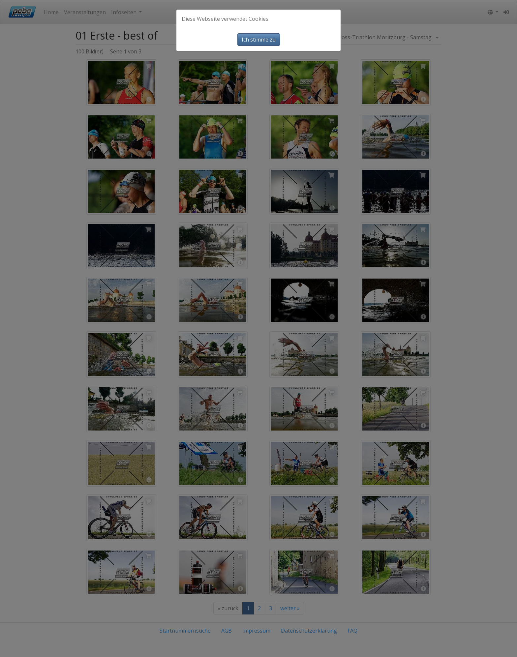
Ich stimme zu (259, 39)
